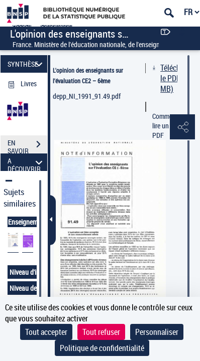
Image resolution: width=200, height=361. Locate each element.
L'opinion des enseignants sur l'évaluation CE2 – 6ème (88, 75)
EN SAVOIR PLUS (27, 145)
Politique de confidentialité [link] (102, 347)
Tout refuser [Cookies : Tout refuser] (101, 331)
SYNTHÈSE (26, 64)
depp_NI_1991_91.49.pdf (87, 96)
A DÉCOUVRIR (26, 162)
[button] (182, 127)
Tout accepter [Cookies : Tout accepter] (46, 331)
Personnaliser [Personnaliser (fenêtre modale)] (156, 331)
